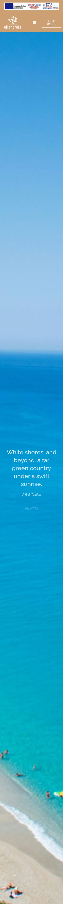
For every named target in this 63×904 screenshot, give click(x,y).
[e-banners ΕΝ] (12, 17)
